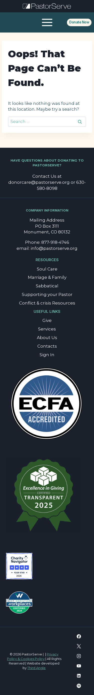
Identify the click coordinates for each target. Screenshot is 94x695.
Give (47, 320)
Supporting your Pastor (47, 294)
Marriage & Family (47, 277)
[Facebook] (79, 636)
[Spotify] (79, 685)
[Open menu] (47, 22)
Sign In (47, 354)
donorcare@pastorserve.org (39, 182)
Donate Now (79, 22)
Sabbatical (47, 285)
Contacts (47, 346)
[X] (79, 646)
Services (47, 328)
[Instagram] (79, 656)
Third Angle (36, 668)
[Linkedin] (79, 676)
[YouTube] (79, 666)
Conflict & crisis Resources (47, 303)
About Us (47, 337)
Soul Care (47, 268)
